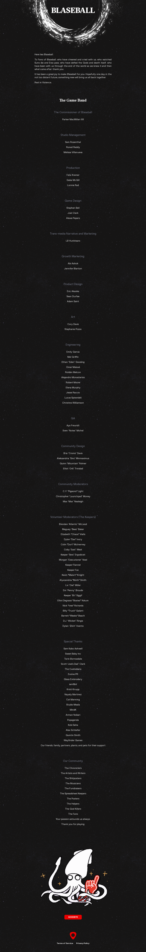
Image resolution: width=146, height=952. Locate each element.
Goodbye (73, 917)
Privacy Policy (82, 943)
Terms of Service (65, 943)
